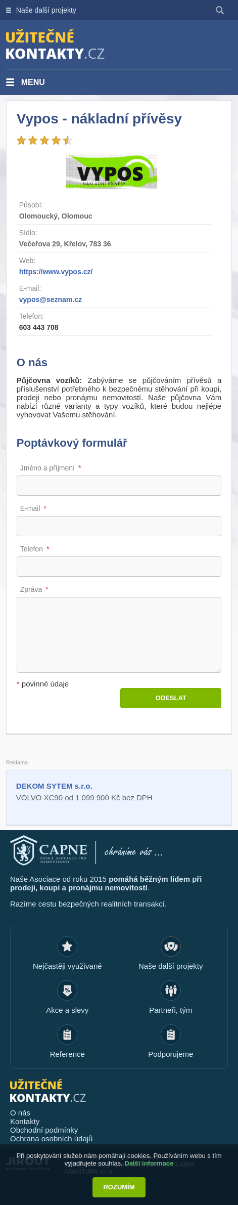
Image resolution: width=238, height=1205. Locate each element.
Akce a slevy (67, 1010)
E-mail (30, 508)
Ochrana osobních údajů (51, 1138)
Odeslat (171, 698)
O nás (20, 1112)
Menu (33, 82)
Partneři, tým (170, 1010)
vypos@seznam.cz (50, 299)
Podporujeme (170, 1054)
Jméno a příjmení (47, 468)
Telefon (31, 549)
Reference (67, 1054)
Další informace (148, 1163)
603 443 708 (39, 327)
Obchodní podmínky (44, 1130)
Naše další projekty (46, 10)
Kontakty (24, 1121)
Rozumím (118, 1187)
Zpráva (31, 589)
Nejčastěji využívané (67, 966)
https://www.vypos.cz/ (56, 272)
